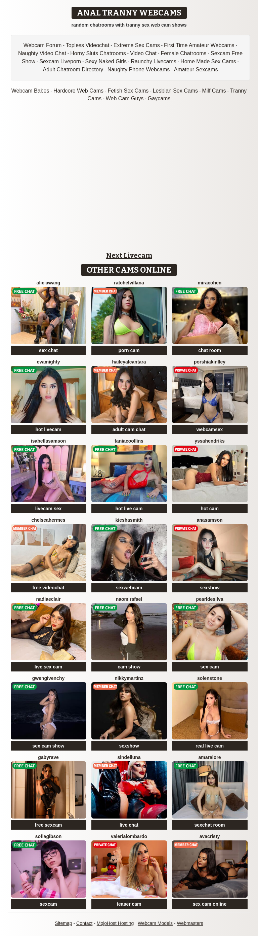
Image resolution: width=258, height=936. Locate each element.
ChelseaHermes (48, 520)
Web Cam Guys (125, 98)
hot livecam (48, 429)
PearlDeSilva (209, 599)
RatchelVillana (129, 282)
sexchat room (209, 825)
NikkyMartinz (129, 678)
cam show (129, 666)
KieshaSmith (129, 520)
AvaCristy (210, 836)
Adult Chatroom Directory (73, 69)
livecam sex (48, 508)
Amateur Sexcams (196, 69)
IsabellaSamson (48, 441)
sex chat (48, 350)
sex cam (209, 666)
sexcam (48, 904)
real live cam (210, 746)
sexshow (209, 587)
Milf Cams (214, 91)
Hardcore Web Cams (78, 91)
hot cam (210, 508)
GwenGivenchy (48, 678)
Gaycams (159, 98)
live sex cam (48, 666)
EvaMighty (48, 362)
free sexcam (48, 825)
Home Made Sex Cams (208, 61)
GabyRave (48, 757)
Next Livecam (129, 255)
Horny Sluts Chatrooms (98, 53)
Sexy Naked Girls (106, 61)
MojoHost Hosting (115, 923)
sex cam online (209, 904)
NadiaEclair (48, 599)
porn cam (128, 350)
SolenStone (209, 678)
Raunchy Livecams (153, 61)
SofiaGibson (48, 836)
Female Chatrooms (183, 53)
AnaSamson (209, 520)
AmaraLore (210, 757)
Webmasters (190, 923)
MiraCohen (210, 282)
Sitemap (63, 923)
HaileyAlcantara (129, 362)
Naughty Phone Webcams (139, 69)
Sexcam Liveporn (60, 61)
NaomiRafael (129, 599)
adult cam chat (129, 429)
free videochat (48, 587)
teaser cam (129, 904)
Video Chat (143, 53)
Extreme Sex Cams (137, 45)
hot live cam (129, 508)
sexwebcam (129, 587)
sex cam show (48, 746)
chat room (209, 350)
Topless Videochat (88, 45)
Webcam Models (155, 923)
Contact (84, 923)
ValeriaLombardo (129, 836)
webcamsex (210, 429)
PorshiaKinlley (209, 362)
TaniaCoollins (129, 441)
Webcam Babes (30, 91)
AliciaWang (48, 282)
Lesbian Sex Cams (175, 91)
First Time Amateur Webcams (199, 45)
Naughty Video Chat (42, 53)
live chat (129, 825)
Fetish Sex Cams (128, 91)
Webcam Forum (43, 45)
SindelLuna (128, 757)
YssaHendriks (210, 441)
